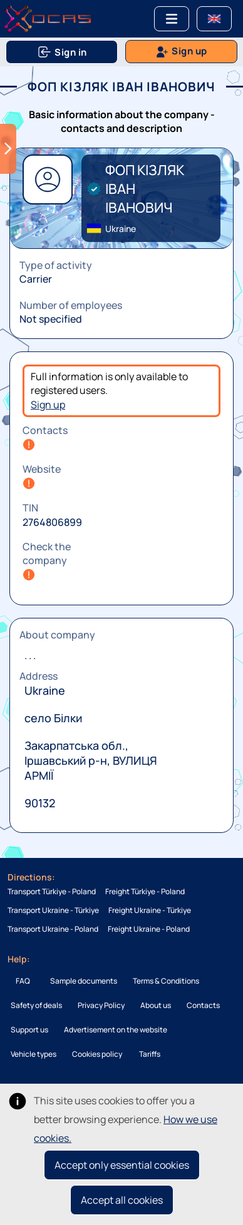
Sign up (48, 404)
